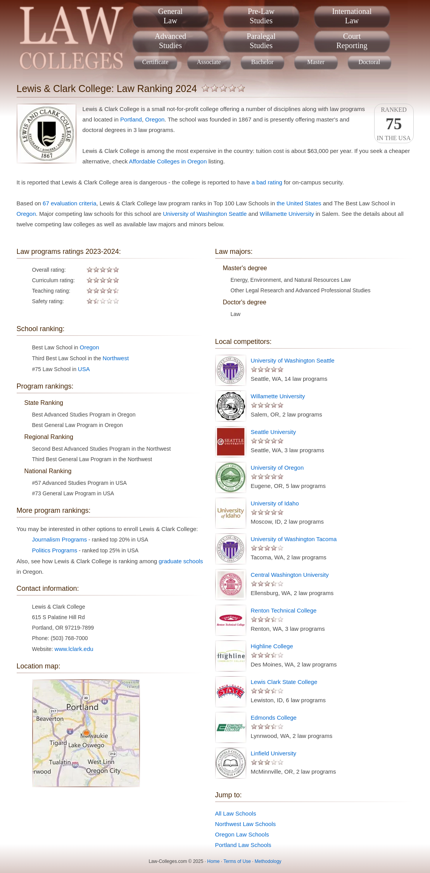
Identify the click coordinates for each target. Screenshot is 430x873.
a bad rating (267, 182)
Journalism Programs (59, 539)
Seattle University (273, 432)
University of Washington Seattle (205, 213)
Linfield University (274, 753)
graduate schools (181, 561)
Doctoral (369, 62)
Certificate (155, 62)
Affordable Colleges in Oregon (168, 161)
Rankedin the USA (394, 123)
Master (315, 62)
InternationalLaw (351, 16)
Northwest (116, 358)
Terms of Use (237, 861)
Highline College (272, 646)
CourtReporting (352, 41)
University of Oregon (277, 467)
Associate (209, 62)
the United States (298, 203)
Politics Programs (55, 550)
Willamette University (287, 213)
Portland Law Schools (243, 845)
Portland (131, 119)
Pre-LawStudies (261, 16)
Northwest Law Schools (245, 824)
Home (213, 861)
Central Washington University (290, 574)
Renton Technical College (284, 610)
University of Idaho (275, 503)
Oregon (154, 119)
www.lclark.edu (74, 649)
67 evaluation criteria (69, 203)
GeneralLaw (170, 16)
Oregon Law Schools (242, 834)
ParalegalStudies (261, 41)
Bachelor (262, 62)
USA (84, 369)
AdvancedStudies (170, 41)
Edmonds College (274, 717)
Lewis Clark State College (284, 682)
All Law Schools (235, 813)
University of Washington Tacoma (294, 539)
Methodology (268, 861)
